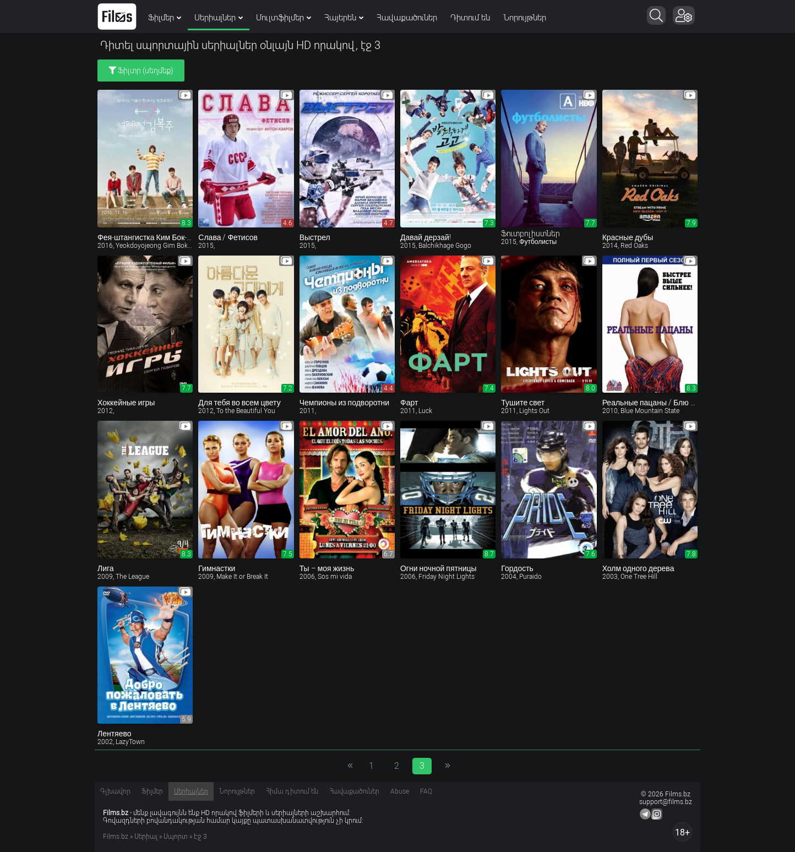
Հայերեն (343, 18)
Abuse (399, 791)
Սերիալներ (218, 18)
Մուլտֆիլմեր (283, 18)
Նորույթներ (524, 18)
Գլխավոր (115, 791)
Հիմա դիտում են (292, 791)
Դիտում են (470, 18)
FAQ (426, 791)
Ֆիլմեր (164, 18)
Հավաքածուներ (407, 18)
